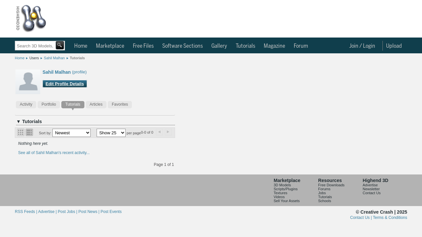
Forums (324, 189)
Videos (279, 197)
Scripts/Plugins (286, 189)
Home (80, 46)
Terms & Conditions (390, 217)
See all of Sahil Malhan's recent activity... (54, 152)
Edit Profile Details (64, 83)
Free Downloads (331, 185)
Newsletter (371, 189)
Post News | (89, 211)
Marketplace (110, 46)
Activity (26, 104)
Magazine (274, 46)
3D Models (282, 185)
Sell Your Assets (287, 201)
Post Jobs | (68, 211)
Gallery (219, 46)
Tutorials (245, 46)
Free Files (143, 46)
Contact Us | (361, 217)
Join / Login (362, 46)
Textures (280, 193)
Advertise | (48, 211)
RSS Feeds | (26, 211)
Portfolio (49, 104)
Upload (394, 46)
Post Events (111, 211)
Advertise (370, 185)
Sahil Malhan (54, 58)
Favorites (120, 104)
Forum (301, 46)
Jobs (322, 193)
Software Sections (182, 46)
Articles (96, 104)
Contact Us (371, 193)
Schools (324, 201)
